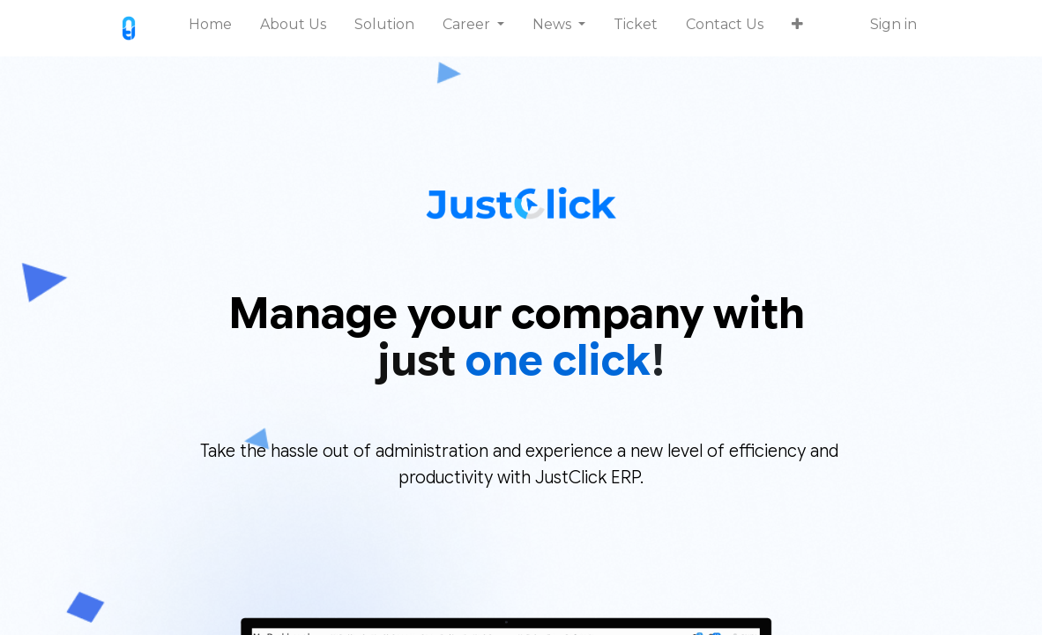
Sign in (893, 24)
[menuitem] (210, 28)
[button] (797, 28)
